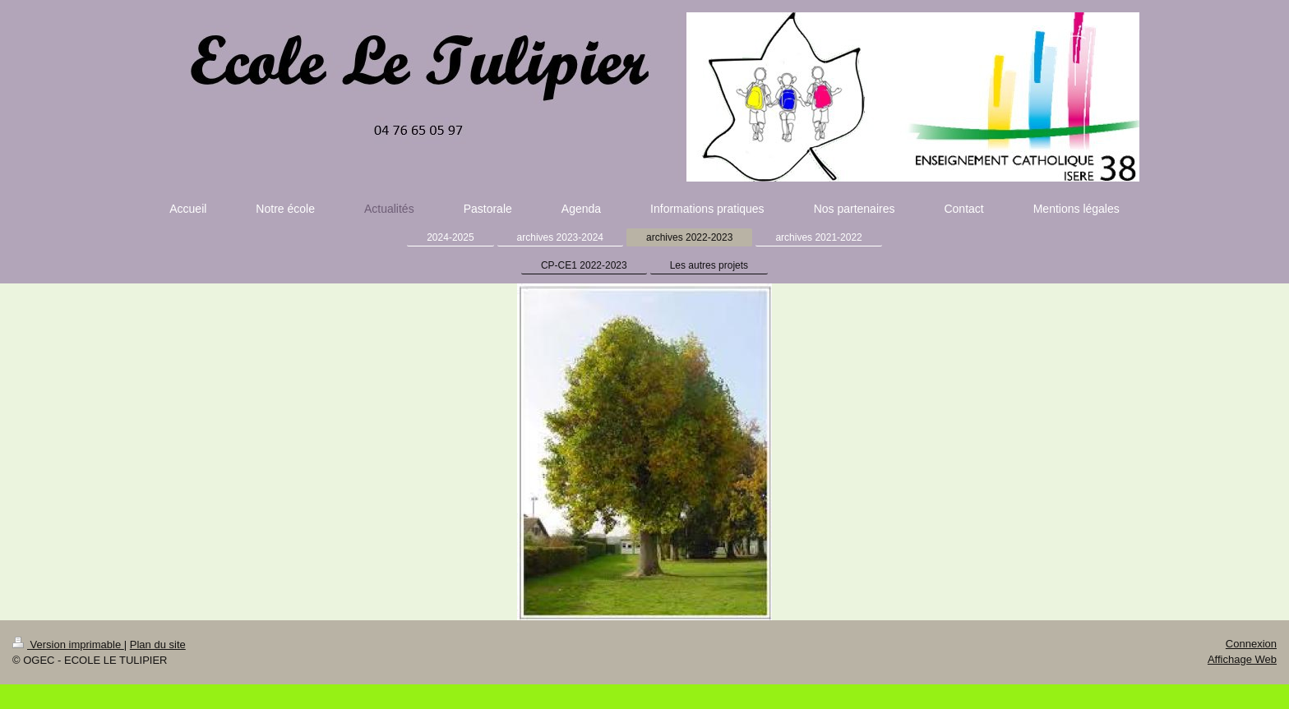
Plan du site (158, 644)
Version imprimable (68, 644)
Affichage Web (1242, 659)
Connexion (1251, 644)
